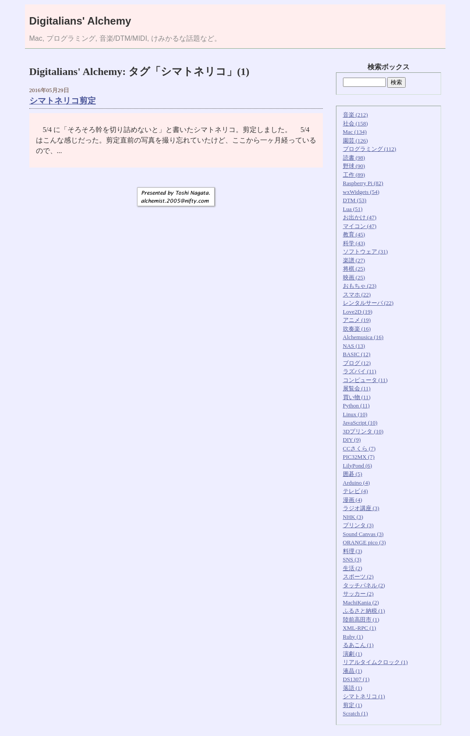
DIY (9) (352, 439)
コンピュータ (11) (365, 380)
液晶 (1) (352, 671)
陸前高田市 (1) (361, 619)
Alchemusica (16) (363, 337)
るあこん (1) (358, 645)
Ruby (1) (353, 636)
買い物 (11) (357, 397)
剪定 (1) (352, 705)
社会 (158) (355, 123)
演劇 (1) (352, 653)
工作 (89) (354, 174)
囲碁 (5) (352, 474)
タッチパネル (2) (364, 585)
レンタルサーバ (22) (368, 303)
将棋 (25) (354, 268)
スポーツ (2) (358, 576)
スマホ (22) (357, 294)
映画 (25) (354, 277)
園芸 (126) (355, 140)
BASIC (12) (357, 354)
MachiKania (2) (361, 602)
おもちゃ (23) (360, 285)
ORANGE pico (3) (364, 542)
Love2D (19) (358, 311)
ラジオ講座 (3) (361, 508)
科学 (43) (354, 243)
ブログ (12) (357, 363)
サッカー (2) (358, 593)
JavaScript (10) (360, 422)
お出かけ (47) (360, 217)
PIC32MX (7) (359, 457)
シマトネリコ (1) (364, 696)
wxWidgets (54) (361, 192)
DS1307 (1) (356, 679)
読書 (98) (354, 157)
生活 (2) (352, 568)
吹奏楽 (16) (357, 328)
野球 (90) (354, 166)
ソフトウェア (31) (365, 251)
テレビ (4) (355, 491)
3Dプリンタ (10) (363, 431)
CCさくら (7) (359, 448)
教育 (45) (354, 234)
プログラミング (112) (369, 149)
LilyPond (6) (357, 465)
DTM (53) (355, 200)
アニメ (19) (357, 320)
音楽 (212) (355, 114)
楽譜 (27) (354, 260)
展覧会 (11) (357, 388)
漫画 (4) (352, 500)
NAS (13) (354, 346)
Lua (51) (353, 209)
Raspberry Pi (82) (363, 183)
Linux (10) (355, 414)
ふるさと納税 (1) (364, 610)
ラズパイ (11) (359, 371)
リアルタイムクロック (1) (375, 662)
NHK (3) (353, 517)
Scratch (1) (355, 713)
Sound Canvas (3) (363, 534)
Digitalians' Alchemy (80, 21)
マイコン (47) (360, 226)
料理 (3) (352, 551)
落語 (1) (352, 688)
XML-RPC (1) (359, 628)
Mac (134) (355, 132)
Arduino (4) (356, 482)
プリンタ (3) (358, 525)
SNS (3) (352, 559)
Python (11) (356, 405)
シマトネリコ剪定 (62, 100)
